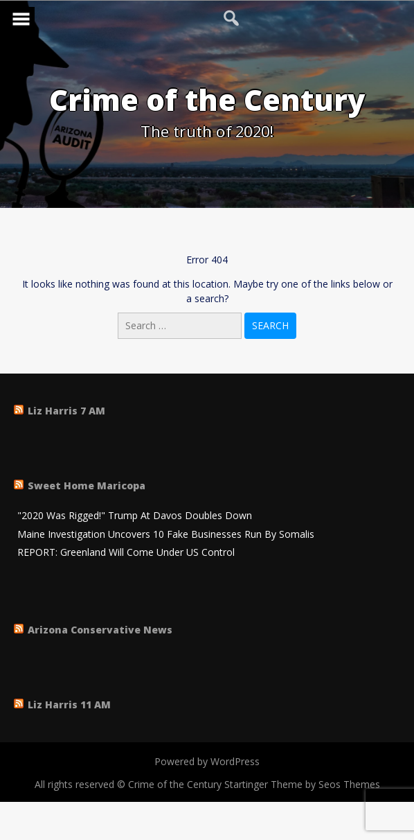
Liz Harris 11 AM (69, 704)
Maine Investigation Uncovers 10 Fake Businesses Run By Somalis (165, 535)
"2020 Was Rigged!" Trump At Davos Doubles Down (134, 516)
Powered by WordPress (207, 761)
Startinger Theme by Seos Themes (302, 784)
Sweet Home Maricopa (86, 485)
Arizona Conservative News (100, 629)
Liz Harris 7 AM (66, 410)
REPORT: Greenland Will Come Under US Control (126, 553)
